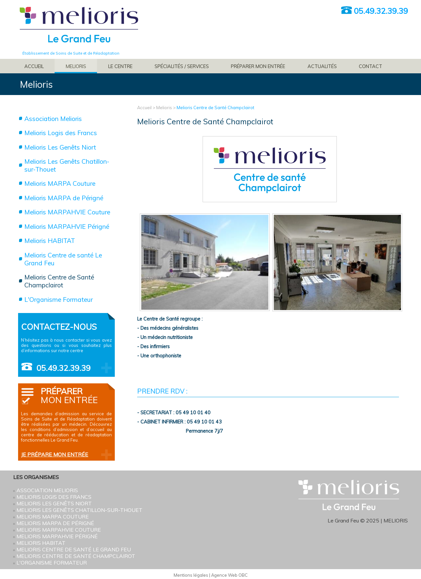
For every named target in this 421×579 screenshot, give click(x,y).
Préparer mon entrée (258, 66)
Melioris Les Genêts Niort (60, 147)
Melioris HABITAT (49, 241)
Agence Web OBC (229, 575)
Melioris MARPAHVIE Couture (67, 212)
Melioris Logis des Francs (60, 133)
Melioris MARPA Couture (59, 183)
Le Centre (120, 66)
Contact (370, 66)
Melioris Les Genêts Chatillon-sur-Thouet (66, 165)
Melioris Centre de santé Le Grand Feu (63, 259)
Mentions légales (191, 575)
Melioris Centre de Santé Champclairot (215, 107)
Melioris (76, 66)
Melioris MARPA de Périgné (63, 198)
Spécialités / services (182, 66)
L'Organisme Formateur (58, 299)
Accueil (34, 66)
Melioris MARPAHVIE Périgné (66, 226)
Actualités (322, 66)
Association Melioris (53, 119)
